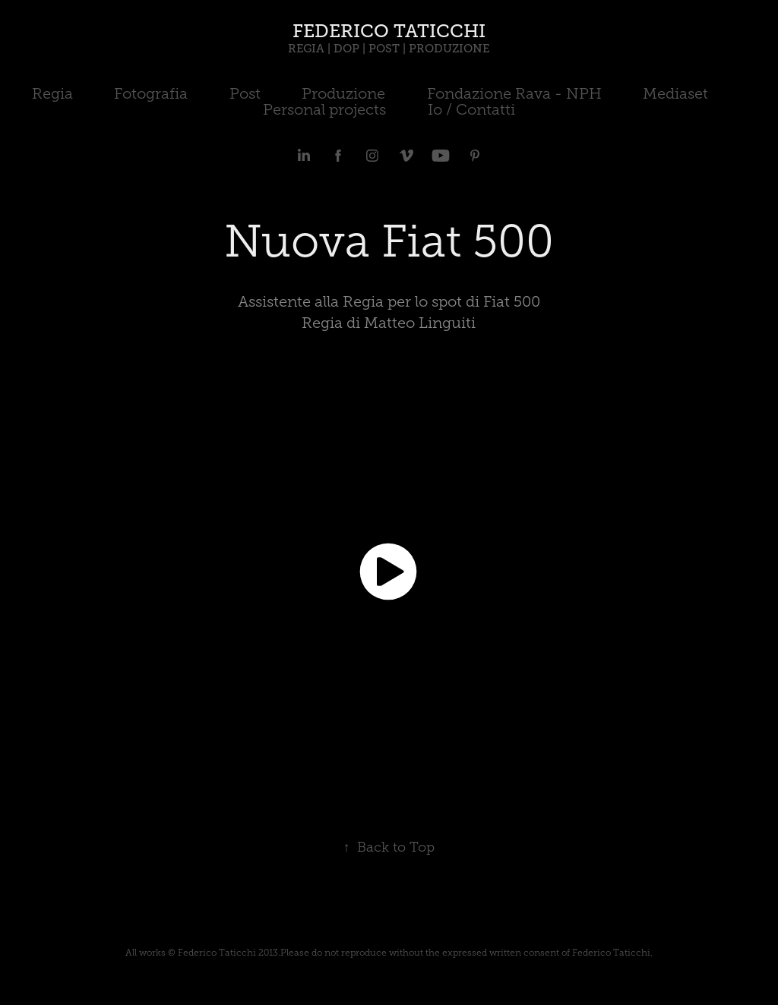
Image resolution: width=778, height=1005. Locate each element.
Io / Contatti (471, 109)
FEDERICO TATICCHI (389, 30)
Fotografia (151, 93)
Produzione (343, 93)
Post (245, 93)
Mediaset (675, 93)
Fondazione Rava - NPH (514, 93)
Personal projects (324, 109)
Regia (52, 93)
